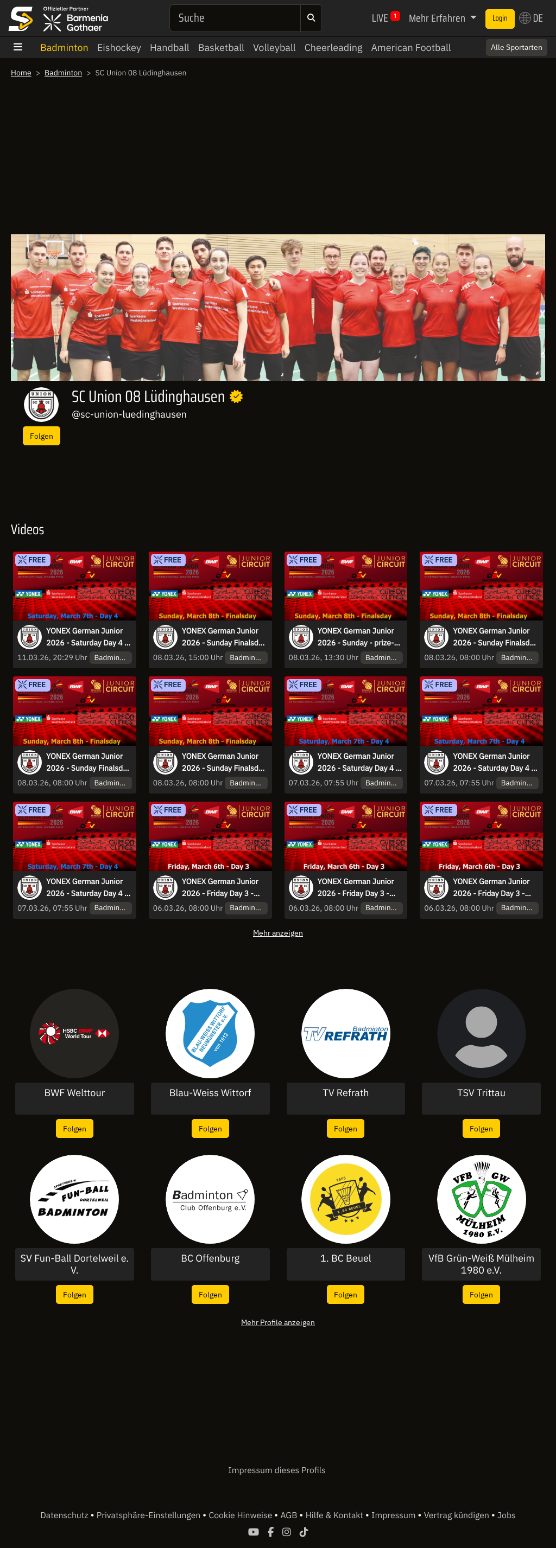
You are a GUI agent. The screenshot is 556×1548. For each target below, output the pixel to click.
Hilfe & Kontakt (335, 1515)
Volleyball (274, 47)
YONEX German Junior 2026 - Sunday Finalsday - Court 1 (495, 637)
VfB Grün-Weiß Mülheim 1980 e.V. (481, 1264)
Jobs (506, 1515)
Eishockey (119, 47)
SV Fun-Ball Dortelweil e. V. (75, 1264)
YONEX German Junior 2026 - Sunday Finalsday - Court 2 (88, 762)
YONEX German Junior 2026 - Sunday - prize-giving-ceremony (356, 637)
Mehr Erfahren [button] (438, 18)
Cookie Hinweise (241, 1515)
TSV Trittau (481, 1093)
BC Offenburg (210, 1258)
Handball (169, 47)
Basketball (221, 47)
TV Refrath (346, 1093)
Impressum (394, 1515)
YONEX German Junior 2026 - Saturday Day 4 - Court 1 (493, 762)
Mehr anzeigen (278, 932)
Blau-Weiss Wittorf (210, 1093)
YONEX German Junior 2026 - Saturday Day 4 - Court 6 (358, 762)
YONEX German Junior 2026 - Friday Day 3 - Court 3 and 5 (356, 888)
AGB (289, 1515)
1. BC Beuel (345, 1258)
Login (500, 18)
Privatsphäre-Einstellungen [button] (150, 1515)
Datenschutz (65, 1515)
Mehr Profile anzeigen (278, 1322)
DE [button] (531, 18)
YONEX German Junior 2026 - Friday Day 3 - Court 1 (220, 888)
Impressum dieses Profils (276, 1470)
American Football (411, 47)
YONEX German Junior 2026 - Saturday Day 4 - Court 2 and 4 (87, 888)
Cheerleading (334, 47)
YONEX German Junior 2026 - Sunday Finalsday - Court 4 (224, 762)
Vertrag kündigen (457, 1515)
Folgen (41, 436)
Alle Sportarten (516, 47)
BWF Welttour (74, 1093)
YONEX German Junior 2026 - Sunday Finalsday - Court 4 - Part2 (224, 637)
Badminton (64, 47)
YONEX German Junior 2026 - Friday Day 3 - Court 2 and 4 (491, 888)
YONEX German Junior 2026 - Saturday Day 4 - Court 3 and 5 (87, 637)
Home (21, 73)
